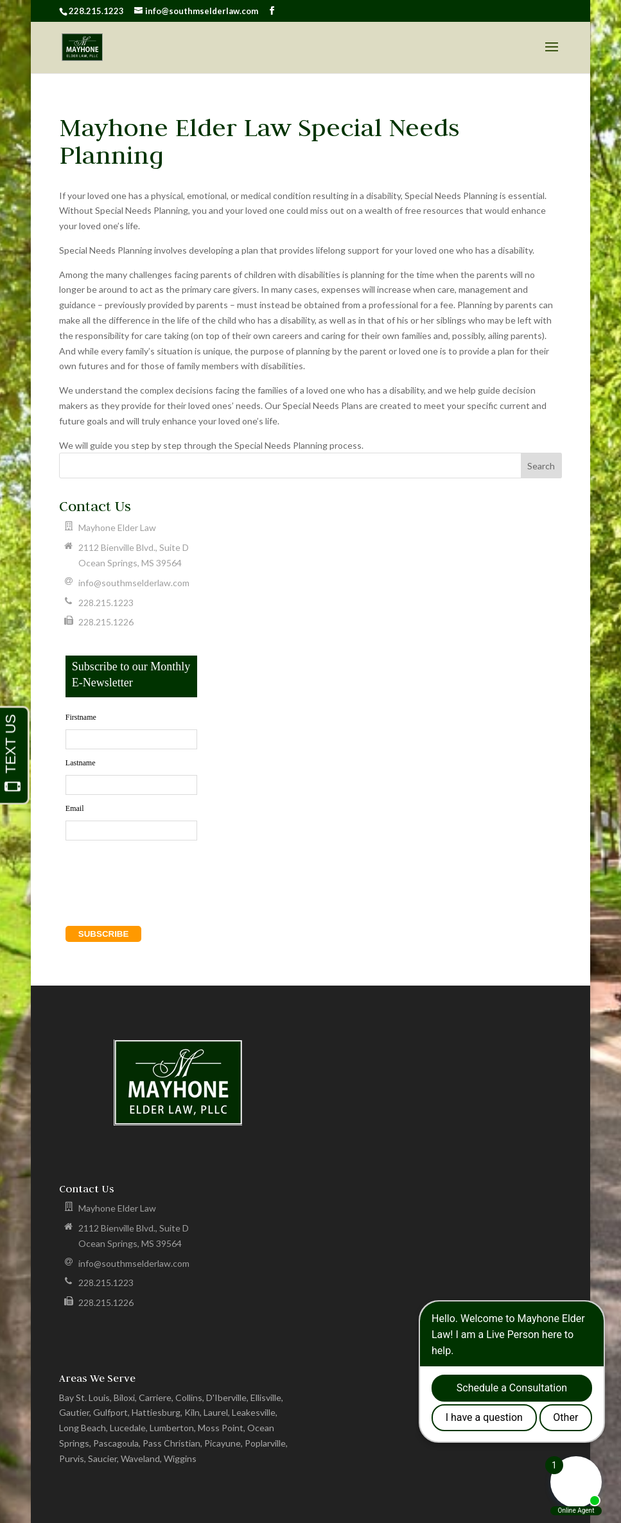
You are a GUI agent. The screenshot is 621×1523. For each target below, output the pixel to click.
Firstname (81, 717)
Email (75, 808)
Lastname (81, 762)
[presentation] (139, 872)
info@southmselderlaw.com (133, 582)
